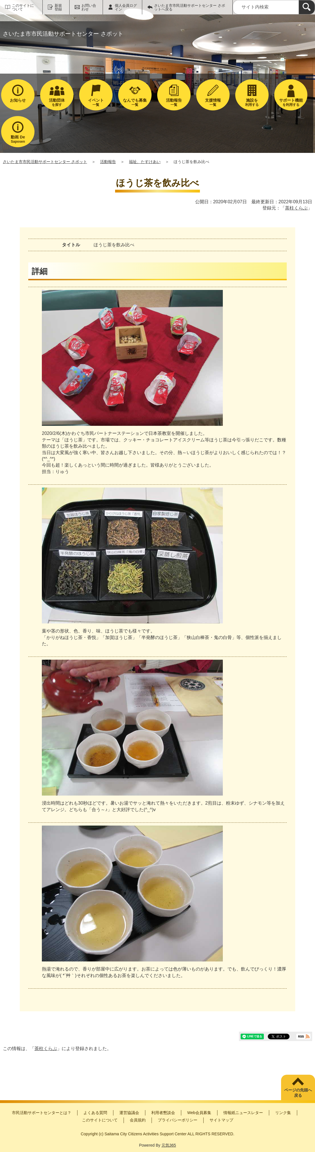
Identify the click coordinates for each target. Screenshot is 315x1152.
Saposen (18, 139)
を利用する (291, 102)
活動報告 (108, 161)
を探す (57, 102)
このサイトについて (23, 7)
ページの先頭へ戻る (298, 1093)
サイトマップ (221, 1120)
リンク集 (283, 1112)
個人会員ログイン (126, 7)
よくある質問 (95, 1112)
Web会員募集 (199, 1112)
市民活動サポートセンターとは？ (41, 1112)
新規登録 (58, 7)
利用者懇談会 (163, 1112)
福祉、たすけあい (145, 161)
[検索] (307, 7)
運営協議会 (129, 1112)
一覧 (96, 102)
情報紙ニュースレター (243, 1112)
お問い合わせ (88, 7)
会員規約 (138, 1120)
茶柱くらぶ (296, 208)
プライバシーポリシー (177, 1120)
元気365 (168, 1145)
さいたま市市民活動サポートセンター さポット (45, 161)
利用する (252, 102)
